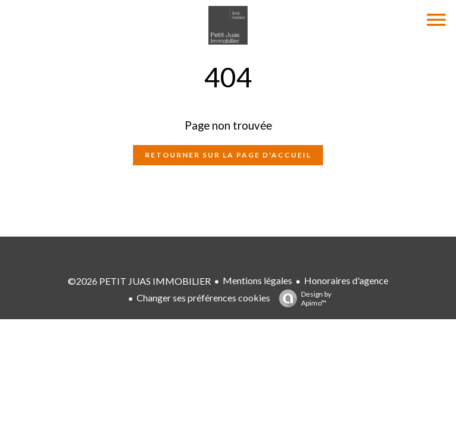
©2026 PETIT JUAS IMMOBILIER (139, 281)
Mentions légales (257, 280)
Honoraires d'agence (346, 280)
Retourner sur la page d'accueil (228, 154)
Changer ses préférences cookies (203, 297)
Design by (302, 298)
